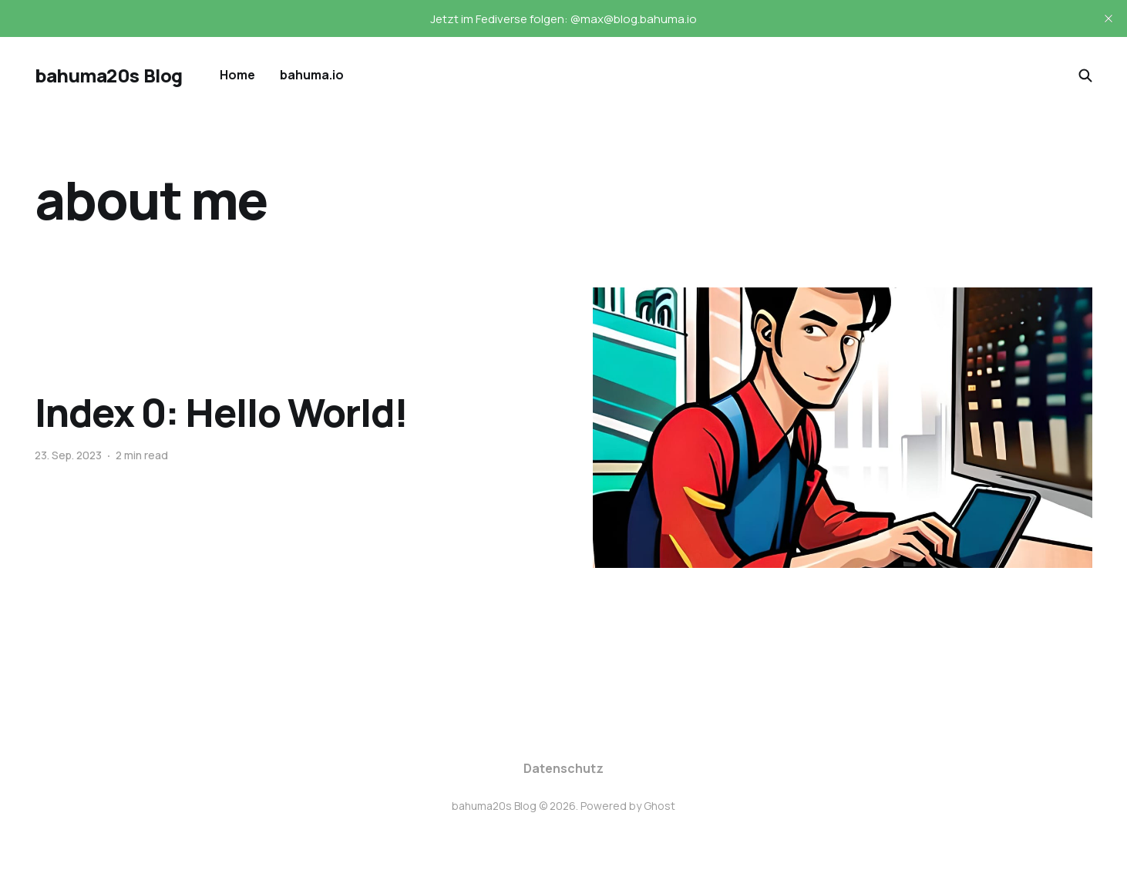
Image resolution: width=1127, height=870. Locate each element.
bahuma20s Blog (108, 75)
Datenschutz (563, 768)
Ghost (659, 805)
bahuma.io (312, 74)
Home (237, 74)
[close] (1108, 18)
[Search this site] (1085, 75)
